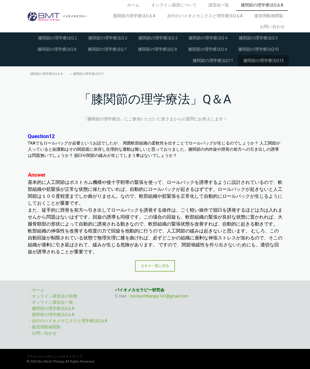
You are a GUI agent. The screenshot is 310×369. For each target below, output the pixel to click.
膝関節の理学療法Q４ (208, 37)
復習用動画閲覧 (268, 15)
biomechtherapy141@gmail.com (159, 296)
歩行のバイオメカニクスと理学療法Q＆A (205, 15)
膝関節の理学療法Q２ (108, 37)
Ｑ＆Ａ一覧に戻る (155, 266)
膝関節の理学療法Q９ (208, 49)
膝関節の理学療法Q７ (108, 49)
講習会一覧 (218, 5)
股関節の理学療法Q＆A (134, 15)
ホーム (133, 5)
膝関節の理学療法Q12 (263, 60)
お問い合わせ (272, 26)
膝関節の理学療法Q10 (258, 49)
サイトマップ (72, 356)
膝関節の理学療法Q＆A (262, 5)
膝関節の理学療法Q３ (158, 37)
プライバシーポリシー (43, 356)
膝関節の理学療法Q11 (213, 60)
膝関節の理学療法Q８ (158, 49)
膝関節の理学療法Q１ (58, 37)
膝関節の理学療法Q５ (259, 37)
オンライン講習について (174, 5)
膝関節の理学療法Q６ (57, 49)
